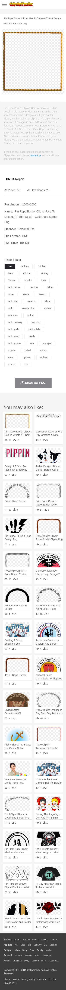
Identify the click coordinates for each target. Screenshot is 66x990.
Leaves (35, 940)
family (40, 950)
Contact (41, 979)
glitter (50, 287)
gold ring (13, 336)
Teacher (28, 955)
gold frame (14, 343)
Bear (23, 945)
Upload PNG (10, 983)
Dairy (26, 961)
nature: (8, 939)
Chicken (53, 945)
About (7, 979)
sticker (42, 266)
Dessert (35, 961)
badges (47, 343)
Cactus (45, 940)
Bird (29, 945)
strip (10, 308)
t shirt (47, 308)
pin (32, 343)
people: (8, 950)
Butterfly (38, 945)
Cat (45, 945)
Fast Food (53, 961)
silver (48, 301)
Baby (24, 950)
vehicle (34, 287)
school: (8, 955)
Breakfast (17, 961)
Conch (54, 940)
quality (28, 280)
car (26, 364)
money (44, 273)
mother (49, 950)
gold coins (28, 308)
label (28, 350)
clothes (27, 273)
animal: (8, 944)
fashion (36, 322)
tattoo (11, 280)
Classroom (47, 955)
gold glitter (14, 287)
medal (26, 294)
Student (18, 955)
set (10, 266)
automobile (34, 329)
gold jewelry (15, 322)
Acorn (17, 940)
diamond (13, 315)
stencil (42, 294)
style (11, 294)
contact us (35, 155)
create (11, 350)
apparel (27, 357)
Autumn (26, 940)
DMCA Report (15, 179)
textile (31, 336)
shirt (43, 280)
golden (25, 266)
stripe (30, 315)
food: (7, 960)
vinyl (10, 357)
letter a (31, 301)
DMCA (52, 979)
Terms (16, 979)
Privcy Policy (28, 979)
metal (11, 273)
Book (37, 955)
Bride (32, 950)
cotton (11, 364)
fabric (43, 350)
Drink (43, 961)
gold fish (13, 329)
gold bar (13, 301)
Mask (17, 950)
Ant (16, 945)
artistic (44, 357)
